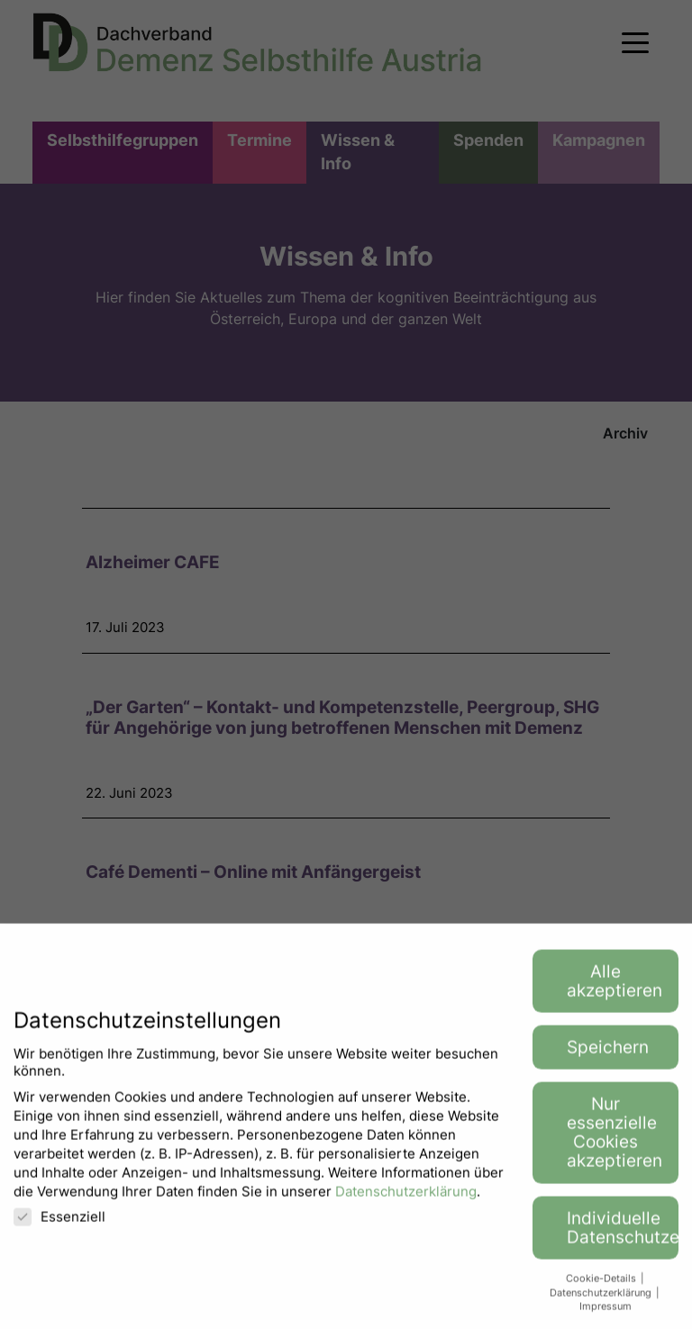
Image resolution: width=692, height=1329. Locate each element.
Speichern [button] (608, 1061)
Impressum (605, 1320)
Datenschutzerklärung (406, 1204)
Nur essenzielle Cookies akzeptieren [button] (614, 1146)
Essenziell (59, 1229)
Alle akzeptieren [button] (614, 994)
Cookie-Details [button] (602, 1291)
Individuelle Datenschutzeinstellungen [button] (623, 1241)
